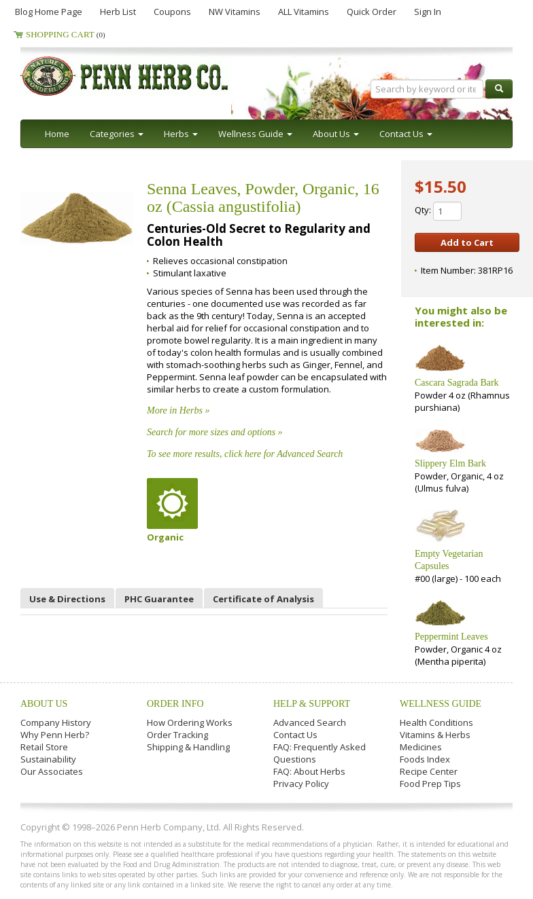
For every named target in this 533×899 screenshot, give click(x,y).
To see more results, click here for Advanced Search (245, 454)
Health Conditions (436, 722)
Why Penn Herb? (54, 735)
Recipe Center (429, 771)
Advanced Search (309, 722)
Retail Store (44, 747)
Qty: (438, 211)
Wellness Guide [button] (255, 134)
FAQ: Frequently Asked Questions (319, 753)
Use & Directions (67, 599)
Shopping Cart (65, 34)
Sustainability (48, 759)
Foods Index (425, 759)
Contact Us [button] (405, 134)
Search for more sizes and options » (215, 432)
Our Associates (51, 771)
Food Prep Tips (430, 783)
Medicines (421, 747)
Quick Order (371, 11)
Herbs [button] (181, 134)
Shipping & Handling (188, 747)
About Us (43, 704)
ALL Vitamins (303, 11)
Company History (55, 722)
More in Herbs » (178, 410)
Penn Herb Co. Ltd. (150, 76)
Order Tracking (177, 735)
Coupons (172, 11)
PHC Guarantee (159, 599)
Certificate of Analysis (263, 599)
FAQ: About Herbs (309, 771)
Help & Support (311, 704)
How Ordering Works (190, 722)
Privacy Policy (301, 783)
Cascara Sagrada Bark (457, 383)
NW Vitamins (234, 11)
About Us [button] (336, 134)
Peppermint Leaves (451, 636)
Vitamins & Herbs (435, 735)
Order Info (175, 704)
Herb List (118, 11)
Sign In (427, 11)
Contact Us (295, 735)
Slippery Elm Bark (450, 463)
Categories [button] (116, 134)
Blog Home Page (48, 11)
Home (57, 134)
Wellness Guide (440, 704)
